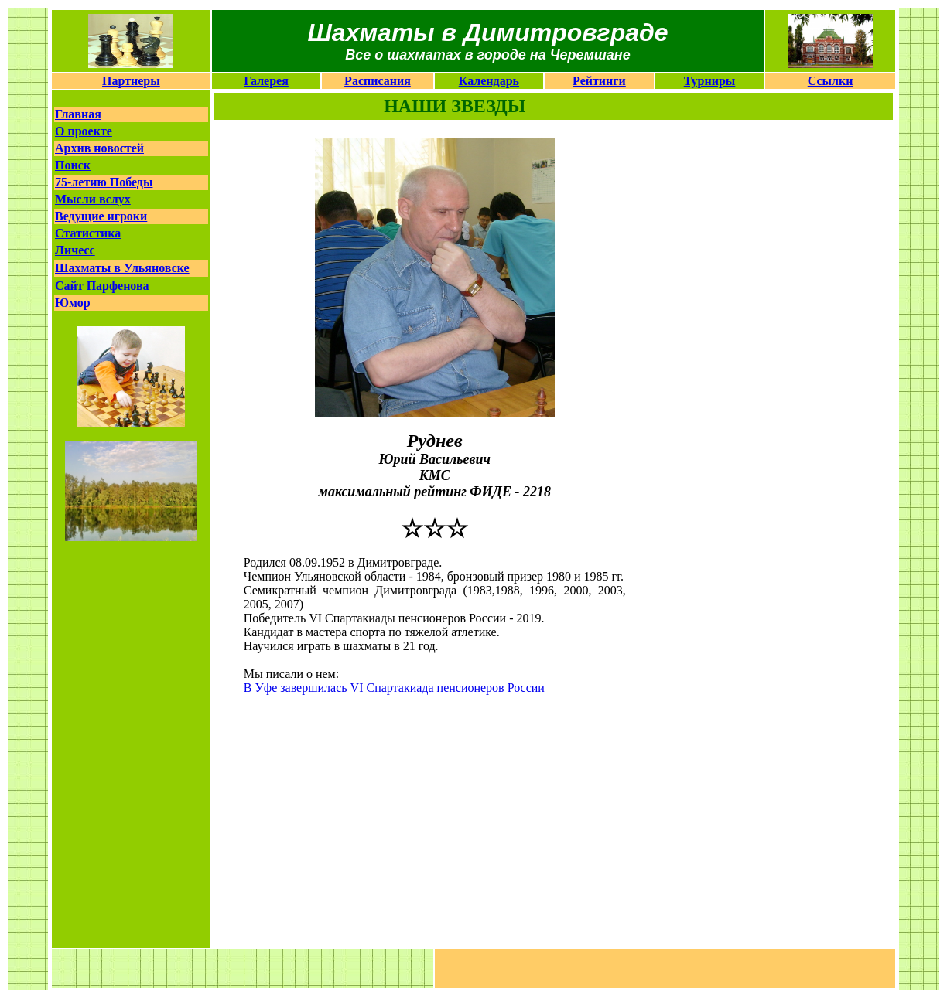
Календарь (489, 80)
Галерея (266, 80)
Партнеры (131, 80)
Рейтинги (599, 80)
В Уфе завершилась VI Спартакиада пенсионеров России (394, 687)
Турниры (710, 80)
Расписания (377, 80)
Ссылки (830, 80)
